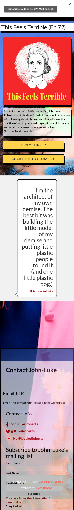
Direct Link (33, 145)
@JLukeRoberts (41, 291)
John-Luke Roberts (22, 467)
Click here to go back (34, 158)
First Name (13, 506)
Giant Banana (43, 487)
